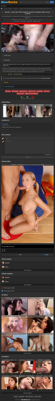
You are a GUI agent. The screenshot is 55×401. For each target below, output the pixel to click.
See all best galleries (27, 393)
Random (30, 21)
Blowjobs (15, 19)
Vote (20, 254)
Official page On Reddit (9, 288)
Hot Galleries (5, 357)
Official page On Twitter (9, 291)
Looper (24, 21)
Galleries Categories (7, 274)
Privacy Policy (38, 396)
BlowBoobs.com (26, 399)
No (4, 251)
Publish (27, 157)
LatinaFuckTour (9, 86)
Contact (15, 396)
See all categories (27, 270)
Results (46, 254)
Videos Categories (7, 259)
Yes (4, 249)
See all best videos (27, 353)
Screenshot (37, 21)
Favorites (18, 21)
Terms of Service (29, 396)
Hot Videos (5, 295)
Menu (4, 6)
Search (51, 2)
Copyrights (21, 396)
